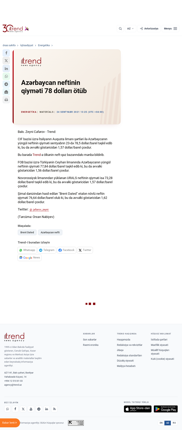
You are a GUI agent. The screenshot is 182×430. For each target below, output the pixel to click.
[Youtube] (31, 409)
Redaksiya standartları (129, 355)
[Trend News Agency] (14, 337)
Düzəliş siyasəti (125, 360)
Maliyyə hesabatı (126, 366)
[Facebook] (15, 409)
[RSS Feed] (54, 409)
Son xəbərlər (90, 339)
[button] (6, 53)
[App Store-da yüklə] (138, 409)
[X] (23, 409)
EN (161, 423)
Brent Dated (27, 232)
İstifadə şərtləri (159, 339)
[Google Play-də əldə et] (166, 409)
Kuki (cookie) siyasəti (162, 358)
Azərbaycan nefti (50, 232)
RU (174, 423)
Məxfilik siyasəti (159, 345)
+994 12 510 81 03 (13, 381)
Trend (37, 155)
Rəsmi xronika (90, 345)
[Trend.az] (16, 28)
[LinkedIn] (46, 409)
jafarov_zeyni (41, 209)
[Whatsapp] (7, 409)
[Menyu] (170, 28)
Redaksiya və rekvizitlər (129, 345)
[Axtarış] (120, 28)
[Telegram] (39, 409)
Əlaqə (120, 350)
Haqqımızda (123, 339)
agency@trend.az (13, 384)
